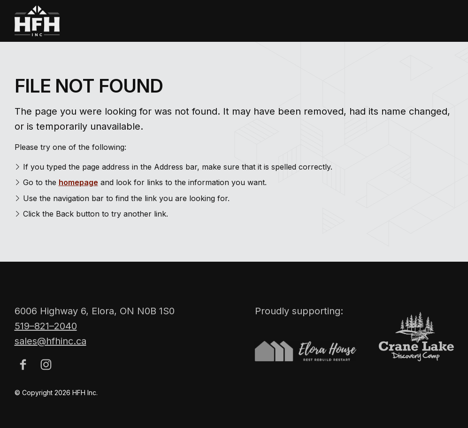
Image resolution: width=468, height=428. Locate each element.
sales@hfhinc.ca (50, 345)
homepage (78, 182)
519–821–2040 (46, 330)
